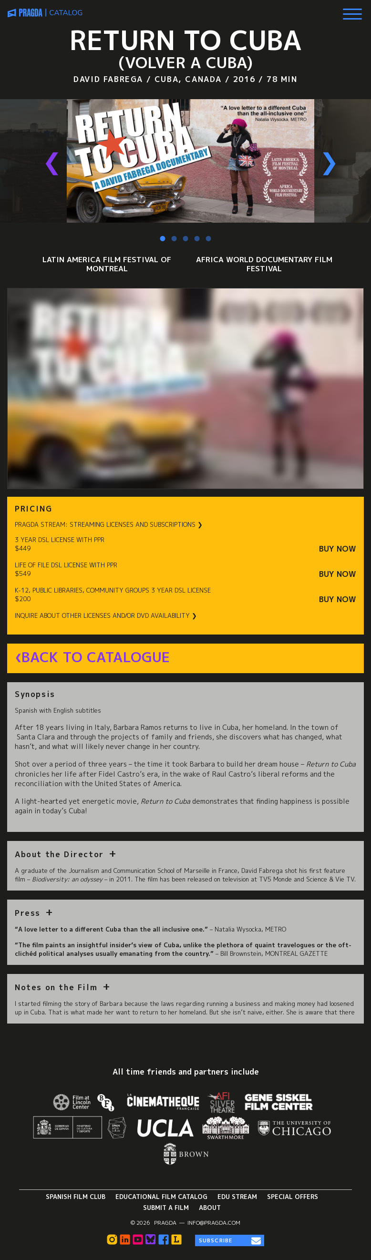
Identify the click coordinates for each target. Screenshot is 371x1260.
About (210, 1207)
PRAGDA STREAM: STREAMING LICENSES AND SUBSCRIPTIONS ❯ (109, 524)
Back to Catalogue (95, 657)
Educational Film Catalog (161, 1196)
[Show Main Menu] (352, 10)
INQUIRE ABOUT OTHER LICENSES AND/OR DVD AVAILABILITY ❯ (106, 615)
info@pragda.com (213, 1223)
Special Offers (292, 1196)
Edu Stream (237, 1196)
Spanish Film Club (75, 1196)
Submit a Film (166, 1207)
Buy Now (337, 548)
